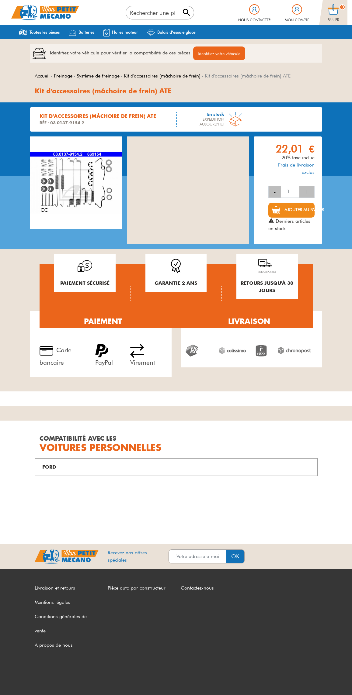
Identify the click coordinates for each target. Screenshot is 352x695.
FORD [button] (49, 467)
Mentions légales (52, 602)
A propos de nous (54, 645)
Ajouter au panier (299, 210)
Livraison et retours (55, 588)
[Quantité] (290, 192)
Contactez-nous (197, 588)
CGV (40, 679)
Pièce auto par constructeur (137, 588)
